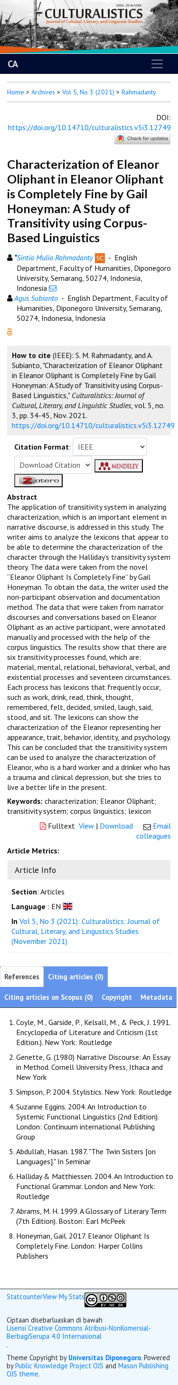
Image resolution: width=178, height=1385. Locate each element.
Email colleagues (153, 831)
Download (116, 826)
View (86, 826)
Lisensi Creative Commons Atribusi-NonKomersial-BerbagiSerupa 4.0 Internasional (79, 1332)
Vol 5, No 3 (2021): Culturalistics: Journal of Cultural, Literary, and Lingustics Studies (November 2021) (85, 931)
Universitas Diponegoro (104, 1357)
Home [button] (15, 92)
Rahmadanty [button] (139, 92)
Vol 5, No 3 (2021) (88, 92)
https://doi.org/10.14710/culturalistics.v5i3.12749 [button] (93, 425)
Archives (43, 92)
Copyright (117, 997)
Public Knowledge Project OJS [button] (59, 1365)
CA (13, 64)
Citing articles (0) (75, 976)
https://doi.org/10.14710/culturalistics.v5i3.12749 (89, 127)
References (21, 976)
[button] (9, 331)
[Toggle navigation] (157, 63)
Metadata (156, 997)
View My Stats (63, 1297)
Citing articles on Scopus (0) (48, 997)
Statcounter (25, 1296)
